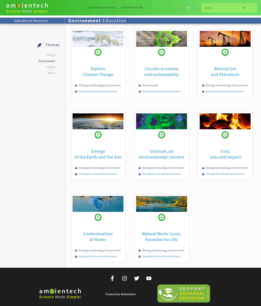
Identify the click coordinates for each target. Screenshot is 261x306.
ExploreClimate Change (98, 72)
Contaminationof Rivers (98, 237)
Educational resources (102, 7)
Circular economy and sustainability (161, 72)
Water (51, 73)
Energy (50, 55)
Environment (47, 61)
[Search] (244, 8)
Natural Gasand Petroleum (225, 72)
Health (50, 67)
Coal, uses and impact (225, 154)
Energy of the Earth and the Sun (98, 154)
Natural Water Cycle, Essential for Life (161, 237)
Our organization (132, 7)
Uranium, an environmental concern (161, 154)
